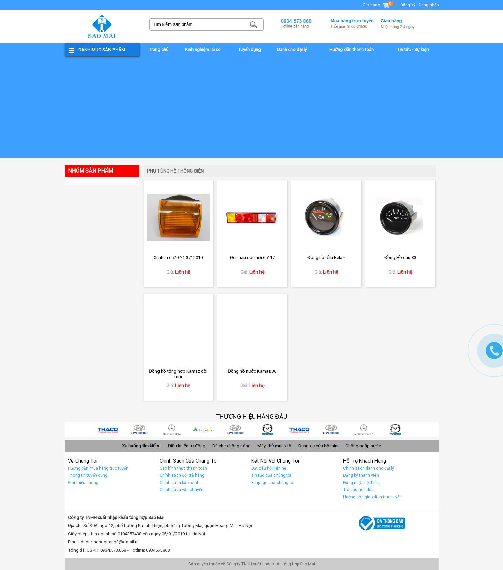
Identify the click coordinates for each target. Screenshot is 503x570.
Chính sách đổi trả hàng (182, 475)
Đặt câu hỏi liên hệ (268, 468)
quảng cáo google (205, 429)
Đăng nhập (429, 5)
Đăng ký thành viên (361, 475)
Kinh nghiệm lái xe (202, 49)
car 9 (109, 429)
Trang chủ (158, 49)
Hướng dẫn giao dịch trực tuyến (372, 496)
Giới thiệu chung (83, 482)
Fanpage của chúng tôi (272, 482)
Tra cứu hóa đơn (358, 489)
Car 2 (333, 429)
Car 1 (365, 429)
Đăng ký (407, 5)
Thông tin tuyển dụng (87, 475)
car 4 (269, 429)
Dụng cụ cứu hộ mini (318, 445)
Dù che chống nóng (231, 445)
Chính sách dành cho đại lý (368, 468)
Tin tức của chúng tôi (271, 475)
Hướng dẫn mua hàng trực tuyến (98, 468)
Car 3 (301, 429)
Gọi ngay (494, 350)
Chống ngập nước (363, 445)
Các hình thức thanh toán (183, 468)
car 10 (397, 429)
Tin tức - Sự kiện (413, 49)
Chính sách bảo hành (179, 482)
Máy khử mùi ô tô (274, 445)
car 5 (237, 429)
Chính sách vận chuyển (181, 489)
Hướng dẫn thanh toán (351, 49)
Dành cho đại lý (292, 49)
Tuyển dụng (249, 49)
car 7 (173, 429)
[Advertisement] (252, 107)
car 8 (141, 429)
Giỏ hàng (376, 5)
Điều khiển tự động (186, 445)
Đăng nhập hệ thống (362, 482)
